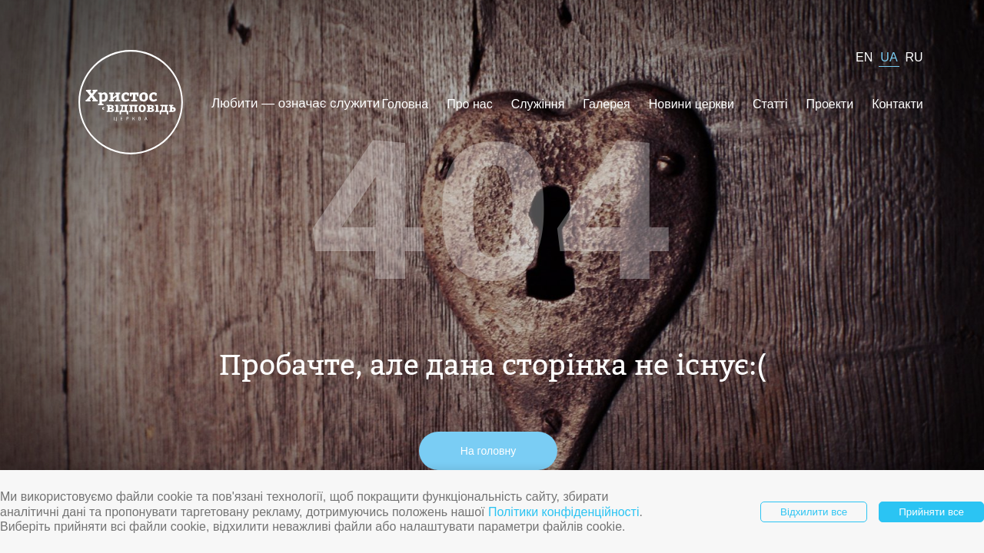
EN (864, 57)
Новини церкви (691, 104)
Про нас (469, 104)
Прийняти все (931, 512)
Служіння (538, 104)
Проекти (829, 104)
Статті (770, 104)
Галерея (606, 104)
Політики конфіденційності (564, 511)
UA (888, 57)
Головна (404, 104)
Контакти (897, 104)
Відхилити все (813, 512)
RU (914, 57)
